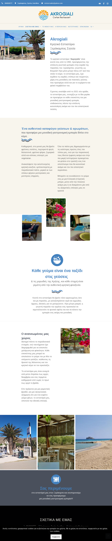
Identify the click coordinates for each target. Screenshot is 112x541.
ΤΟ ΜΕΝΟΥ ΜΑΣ (47, 26)
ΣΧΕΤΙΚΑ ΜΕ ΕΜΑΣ (32, 26)
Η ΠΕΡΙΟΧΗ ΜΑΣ (60, 26)
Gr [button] (92, 26)
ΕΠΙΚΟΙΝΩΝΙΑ (84, 26)
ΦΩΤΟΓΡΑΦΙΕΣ (73, 26)
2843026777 (8, 3)
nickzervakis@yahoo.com (53, 3)
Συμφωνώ (56, 537)
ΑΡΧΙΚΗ (21, 26)
